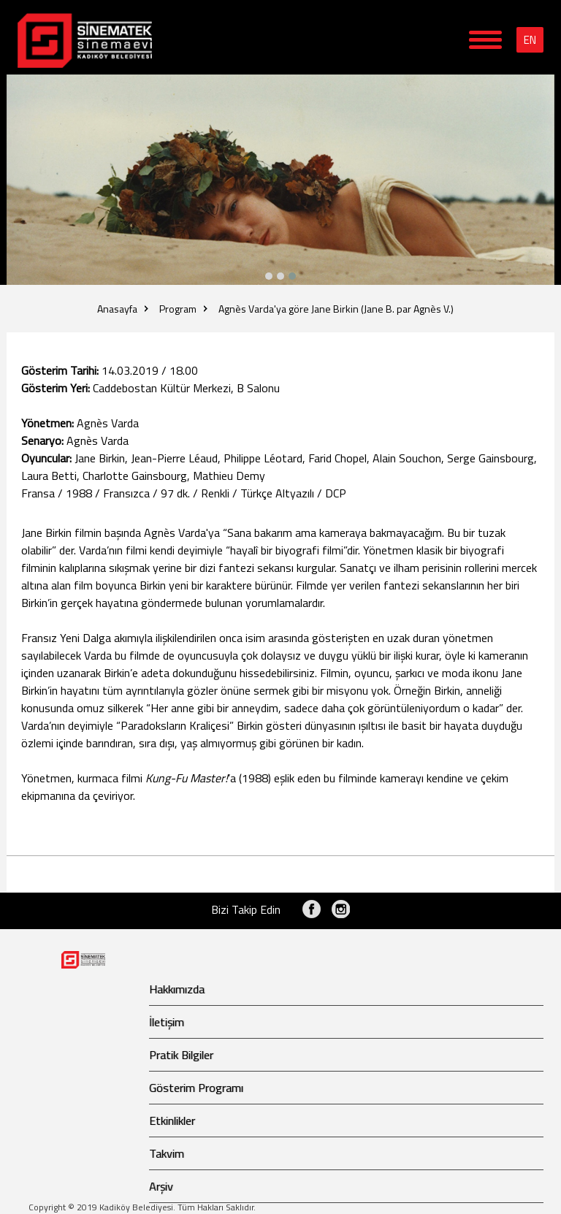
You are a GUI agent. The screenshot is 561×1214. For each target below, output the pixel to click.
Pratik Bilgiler (181, 1055)
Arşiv (161, 1186)
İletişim (166, 1022)
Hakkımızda (177, 989)
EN (530, 39)
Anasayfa (117, 308)
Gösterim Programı (196, 1087)
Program (177, 308)
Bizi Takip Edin (245, 909)
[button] (292, 276)
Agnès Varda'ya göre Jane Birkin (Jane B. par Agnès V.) (336, 308)
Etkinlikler (172, 1120)
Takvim (166, 1153)
